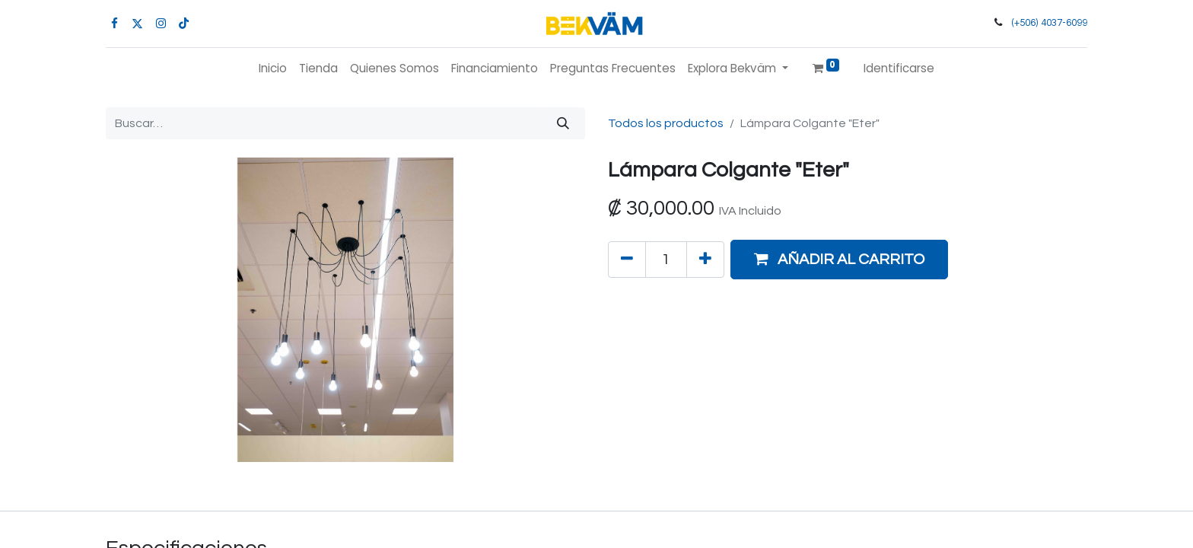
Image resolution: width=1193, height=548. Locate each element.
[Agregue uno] (705, 259)
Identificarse (899, 68)
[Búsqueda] (563, 123)
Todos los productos (666, 123)
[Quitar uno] (627, 259)
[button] (839, 259)
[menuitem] (273, 69)
